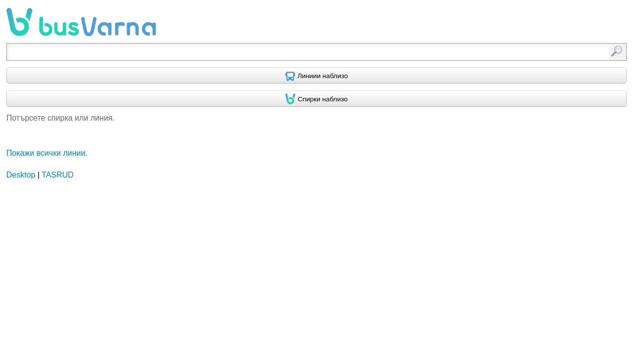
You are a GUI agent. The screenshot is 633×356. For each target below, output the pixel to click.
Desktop (21, 175)
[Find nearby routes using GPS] (316, 76)
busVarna (81, 22)
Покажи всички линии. (47, 153)
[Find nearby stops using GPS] (316, 99)
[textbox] (271, 51)
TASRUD (58, 175)
